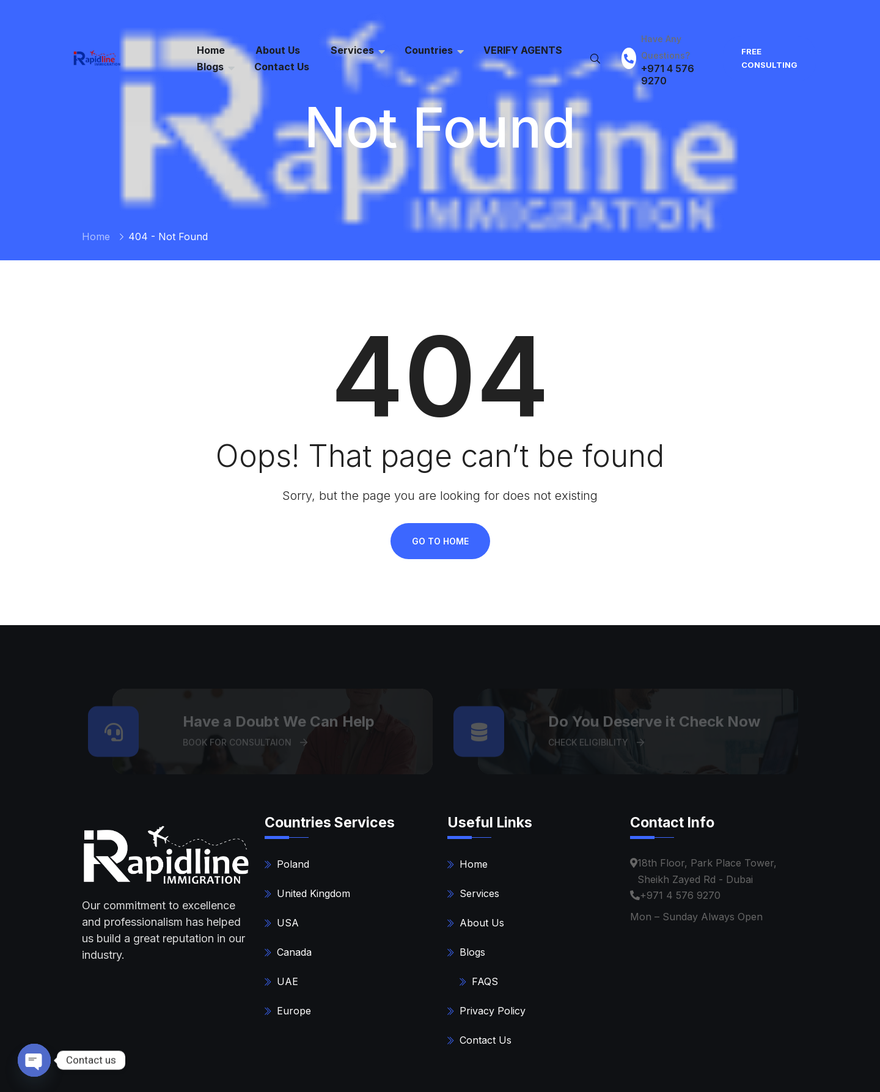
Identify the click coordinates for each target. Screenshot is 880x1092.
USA (288, 923)
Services (352, 50)
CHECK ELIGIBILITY (596, 746)
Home (96, 236)
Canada (294, 952)
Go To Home (440, 541)
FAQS (485, 981)
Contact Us (281, 66)
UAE (287, 981)
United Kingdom (313, 893)
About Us (482, 923)
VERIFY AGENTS (522, 50)
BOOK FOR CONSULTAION (245, 746)
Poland (293, 864)
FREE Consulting (769, 58)
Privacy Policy (493, 1011)
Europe (294, 1011)
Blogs (210, 66)
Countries (429, 50)
